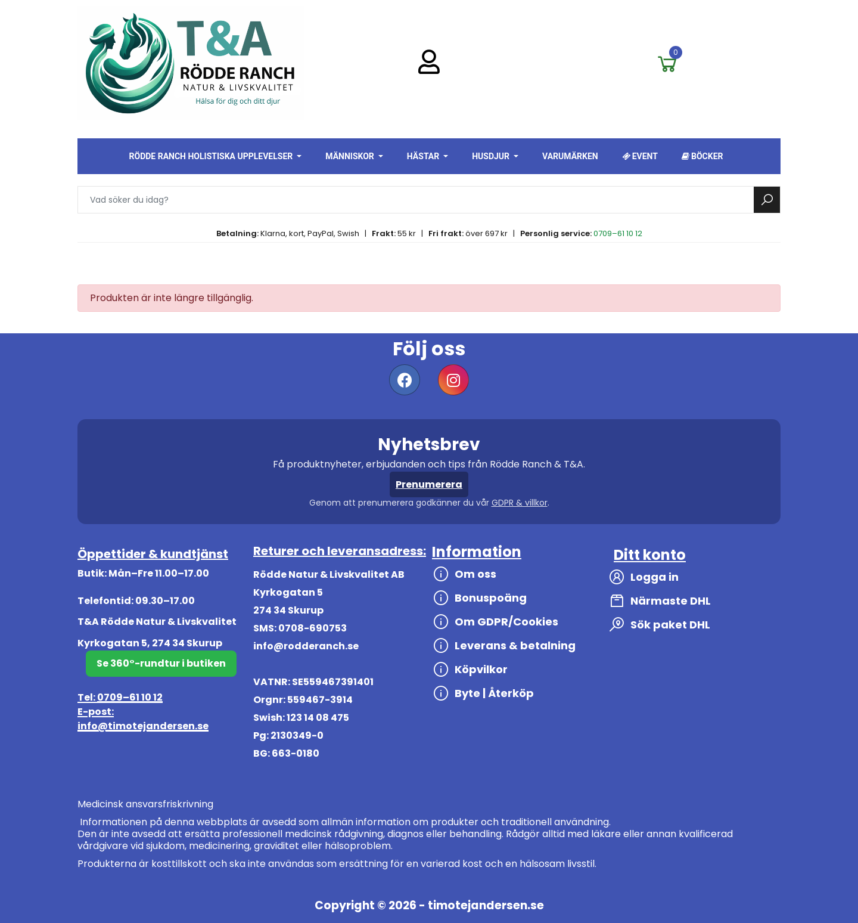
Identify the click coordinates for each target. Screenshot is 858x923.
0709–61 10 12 (617, 233)
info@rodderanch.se (306, 646)
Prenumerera (429, 484)
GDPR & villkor (520, 503)
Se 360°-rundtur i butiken (161, 663)
